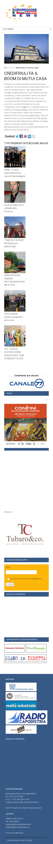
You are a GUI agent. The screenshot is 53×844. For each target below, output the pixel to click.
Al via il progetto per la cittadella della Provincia (13, 208)
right (36, 68)
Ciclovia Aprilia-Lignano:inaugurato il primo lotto (13, 317)
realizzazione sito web (16, 840)
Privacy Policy (24, 578)
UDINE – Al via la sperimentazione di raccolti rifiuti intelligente (14, 173)
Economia (30, 68)
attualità (21, 68)
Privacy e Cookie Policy (14, 833)
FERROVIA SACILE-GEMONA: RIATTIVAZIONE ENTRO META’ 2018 (14, 280)
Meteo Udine (8, 512)
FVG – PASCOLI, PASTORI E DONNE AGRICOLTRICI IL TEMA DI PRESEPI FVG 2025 (14, 354)
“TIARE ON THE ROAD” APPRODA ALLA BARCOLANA (14, 243)
